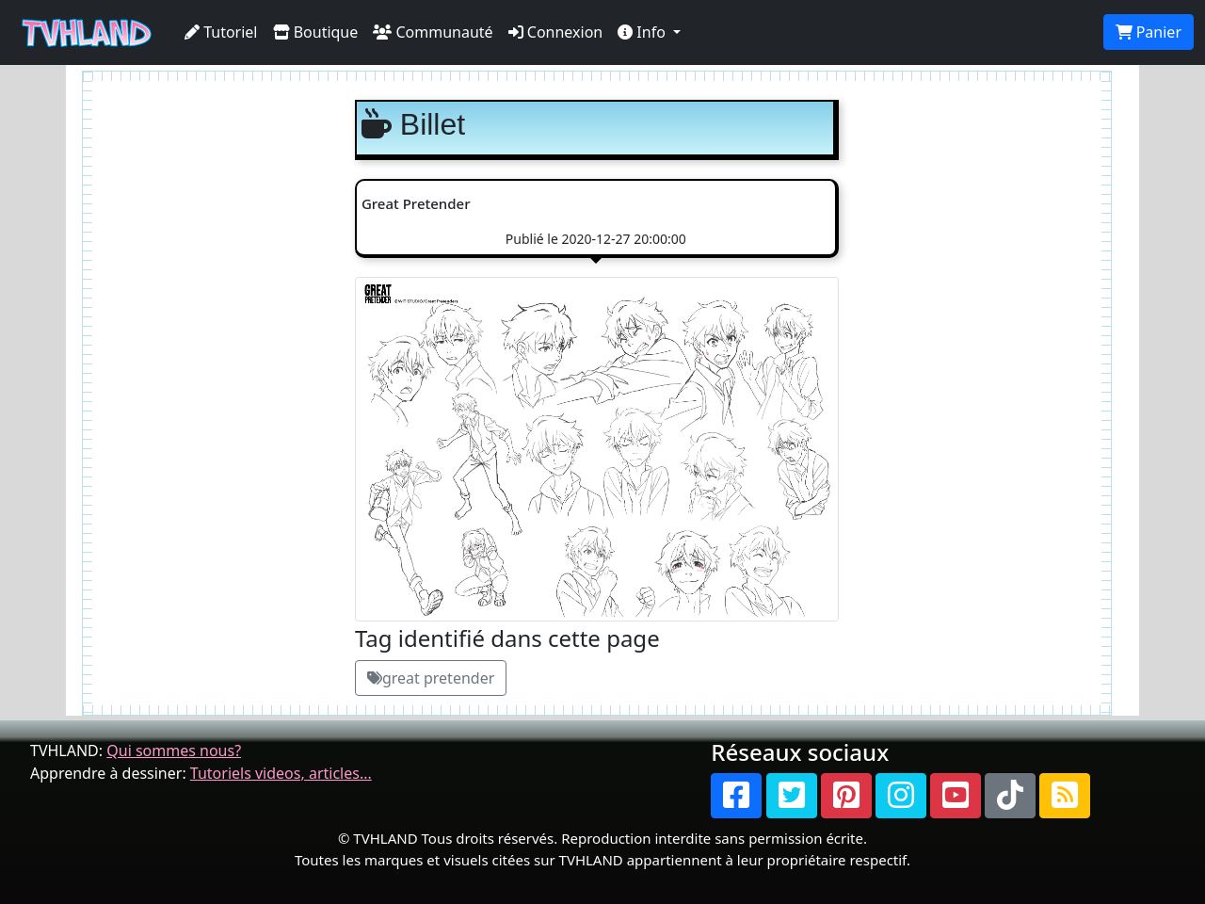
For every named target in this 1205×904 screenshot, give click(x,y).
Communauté (432, 32)
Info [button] (643, 32)
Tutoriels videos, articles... (281, 773)
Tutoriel (221, 32)
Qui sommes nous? (173, 750)
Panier (1148, 32)
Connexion (555, 32)
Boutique (316, 32)
